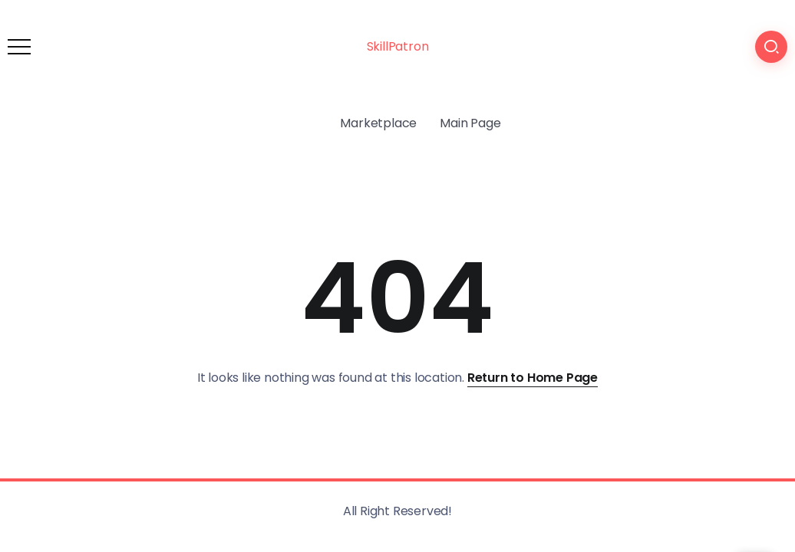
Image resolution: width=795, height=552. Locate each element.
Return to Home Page (532, 377)
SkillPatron (398, 46)
